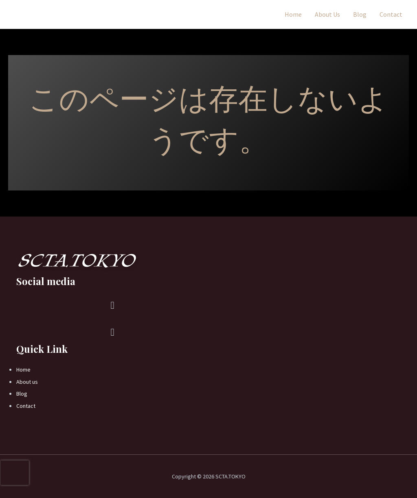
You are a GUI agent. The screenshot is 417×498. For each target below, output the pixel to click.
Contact (391, 14)
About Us (327, 14)
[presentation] (14, 472)
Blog (360, 14)
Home (293, 14)
